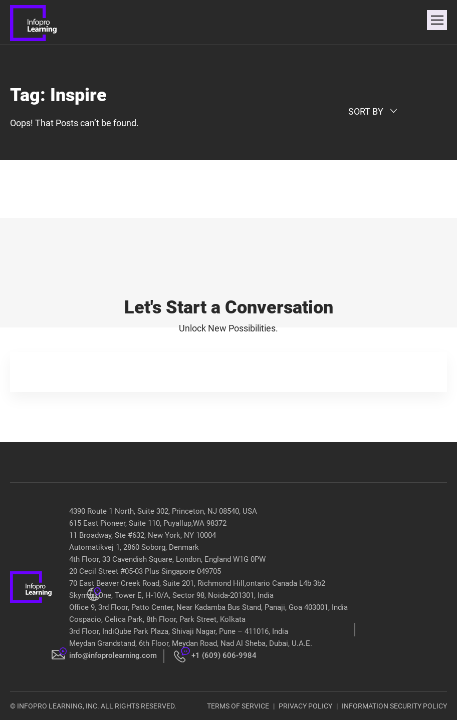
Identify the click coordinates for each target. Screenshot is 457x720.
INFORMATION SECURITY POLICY (394, 706)
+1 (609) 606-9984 (224, 655)
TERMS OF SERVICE (238, 706)
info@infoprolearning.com (113, 655)
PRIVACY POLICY (305, 706)
